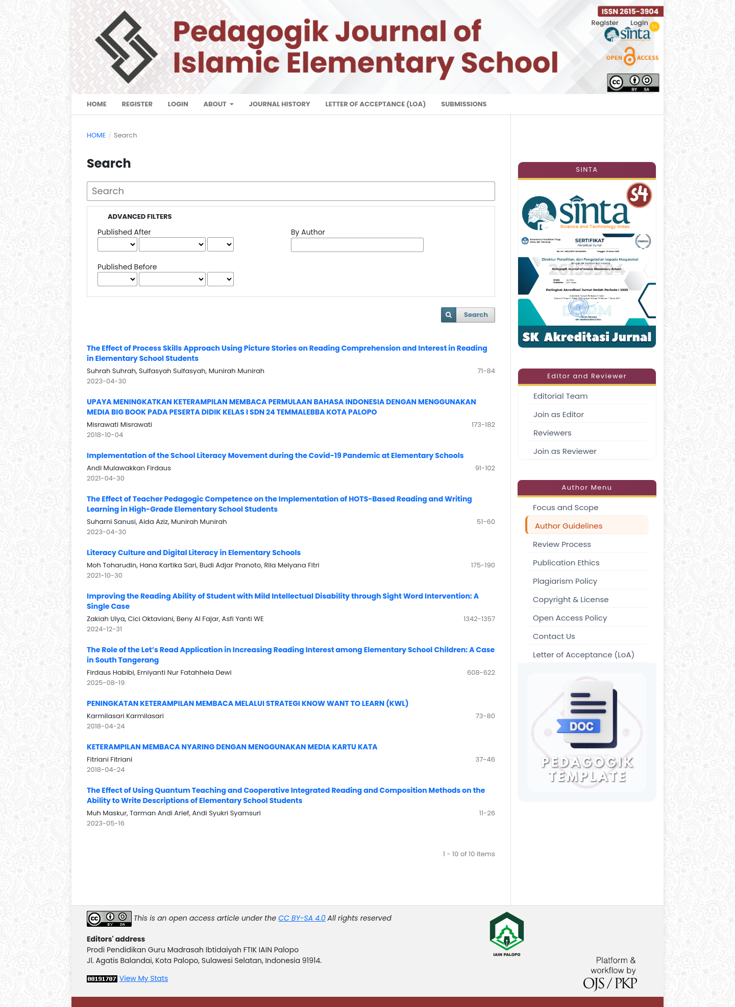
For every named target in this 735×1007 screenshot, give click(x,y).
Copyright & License (571, 599)
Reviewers (552, 432)
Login (178, 104)
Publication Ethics (566, 562)
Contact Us (554, 636)
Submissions (463, 104)
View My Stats (143, 978)
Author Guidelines (568, 525)
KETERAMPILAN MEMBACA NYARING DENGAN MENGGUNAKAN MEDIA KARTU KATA (232, 747)
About (215, 104)
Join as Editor (558, 414)
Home (97, 104)
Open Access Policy (570, 617)
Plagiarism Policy (565, 581)
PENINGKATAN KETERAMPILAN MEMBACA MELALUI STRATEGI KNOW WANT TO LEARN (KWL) (248, 703)
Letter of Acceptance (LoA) (376, 104)
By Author (308, 232)
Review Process (562, 544)
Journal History (279, 104)
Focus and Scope (566, 507)
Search (476, 314)
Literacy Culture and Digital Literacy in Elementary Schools (194, 552)
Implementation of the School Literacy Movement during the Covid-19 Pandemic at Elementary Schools (275, 455)
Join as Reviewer (565, 451)
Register (137, 104)
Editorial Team (560, 396)
